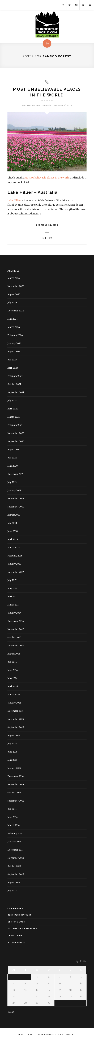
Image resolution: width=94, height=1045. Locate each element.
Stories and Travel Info (23, 930)
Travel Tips (14, 937)
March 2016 (13, 695)
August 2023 (13, 352)
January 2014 (14, 842)
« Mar (10, 1013)
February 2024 (15, 336)
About (31, 1035)
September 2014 (15, 802)
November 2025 (15, 287)
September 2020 (15, 442)
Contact (71, 1035)
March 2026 (13, 279)
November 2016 (15, 630)
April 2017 (12, 597)
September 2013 (15, 875)
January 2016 (14, 704)
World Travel (16, 943)
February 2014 (14, 834)
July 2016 (12, 663)
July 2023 (12, 361)
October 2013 (14, 867)
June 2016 (12, 671)
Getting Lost (16, 923)
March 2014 (13, 826)
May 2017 (12, 589)
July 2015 (12, 744)
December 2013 (15, 851)
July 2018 (12, 524)
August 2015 (13, 736)
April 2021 (12, 410)
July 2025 (12, 303)
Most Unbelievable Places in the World (47, 179)
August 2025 (13, 295)
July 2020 (12, 459)
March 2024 (13, 328)
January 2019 (14, 491)
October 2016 (14, 638)
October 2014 (14, 793)
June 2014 (12, 818)
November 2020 (15, 434)
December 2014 (15, 777)
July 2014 (12, 810)
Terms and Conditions (50, 1035)
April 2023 (12, 369)
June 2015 (12, 753)
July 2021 (12, 401)
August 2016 (13, 655)
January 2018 (14, 565)
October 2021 (14, 385)
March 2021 (13, 418)
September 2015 (15, 728)
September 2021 (15, 393)
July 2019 (12, 483)
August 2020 (13, 450)
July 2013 (12, 892)
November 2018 (15, 499)
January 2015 (14, 769)
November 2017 (15, 573)
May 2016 (12, 679)
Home (21, 1035)
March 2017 (13, 606)
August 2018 (13, 516)
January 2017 (14, 614)
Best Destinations (31, 106)
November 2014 (15, 785)
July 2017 (11, 581)
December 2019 (15, 475)
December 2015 (15, 712)
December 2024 (15, 312)
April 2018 (12, 540)
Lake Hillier (14, 201)
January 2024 (14, 344)
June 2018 (12, 532)
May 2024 (12, 320)
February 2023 (15, 377)
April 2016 (12, 687)
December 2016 (15, 622)
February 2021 (14, 426)
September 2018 (15, 508)
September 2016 (15, 646)
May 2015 (12, 761)
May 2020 (12, 467)
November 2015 (15, 720)
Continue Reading (47, 226)
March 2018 (13, 548)
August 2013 (13, 883)
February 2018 (15, 557)
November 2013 (15, 859)
